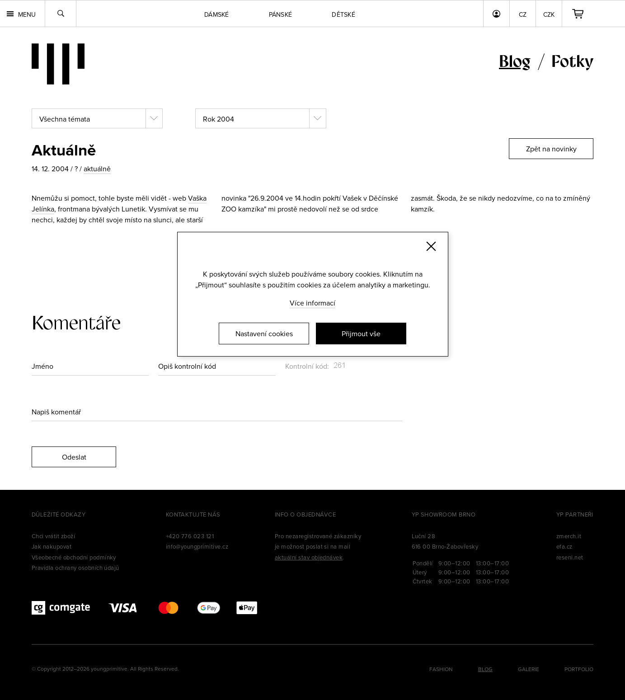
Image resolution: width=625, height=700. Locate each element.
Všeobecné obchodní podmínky (74, 557)
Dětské (343, 14)
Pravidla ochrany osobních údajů (75, 568)
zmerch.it (568, 536)
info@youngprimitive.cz (197, 546)
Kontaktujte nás (193, 514)
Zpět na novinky (551, 149)
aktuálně (97, 169)
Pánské (280, 14)
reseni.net (569, 557)
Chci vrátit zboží (53, 536)
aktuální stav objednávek (309, 557)
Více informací (312, 303)
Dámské (216, 14)
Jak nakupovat (51, 546)
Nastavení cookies (264, 333)
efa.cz (564, 546)
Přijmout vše (361, 333)
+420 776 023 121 (190, 536)
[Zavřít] (431, 246)
